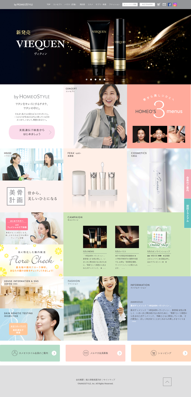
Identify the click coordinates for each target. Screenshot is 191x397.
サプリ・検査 (101, 4)
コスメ (90, 4)
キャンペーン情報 (130, 4)
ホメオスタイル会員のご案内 (33, 353)
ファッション (114, 4)
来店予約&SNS (147, 4)
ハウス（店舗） (71, 4)
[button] (86, 79)
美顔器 (82, 4)
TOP (48, 4)
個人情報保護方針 (93, 380)
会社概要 (80, 380)
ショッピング (164, 353)
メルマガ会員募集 (99, 353)
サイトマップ (109, 380)
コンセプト (57, 4)
